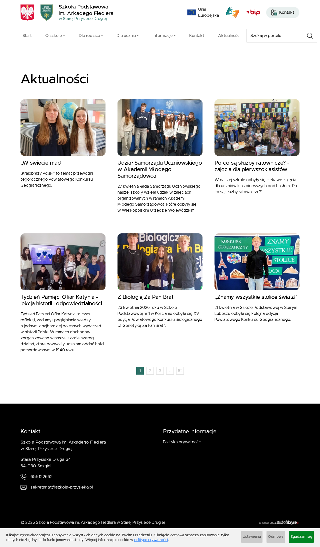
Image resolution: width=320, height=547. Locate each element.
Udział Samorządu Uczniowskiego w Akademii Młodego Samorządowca (160, 179)
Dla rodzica (89, 42)
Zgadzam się (299, 538)
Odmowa (270, 538)
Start (27, 42)
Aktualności (229, 42)
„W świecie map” (41, 172)
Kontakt (196, 42)
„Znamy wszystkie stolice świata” (255, 306)
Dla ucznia (126, 42)
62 (180, 380)
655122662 (41, 486)
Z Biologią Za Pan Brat (146, 306)
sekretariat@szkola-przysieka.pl (61, 496)
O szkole (53, 42)
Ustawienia (242, 538)
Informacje (162, 42)
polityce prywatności (160, 541)
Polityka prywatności (182, 451)
